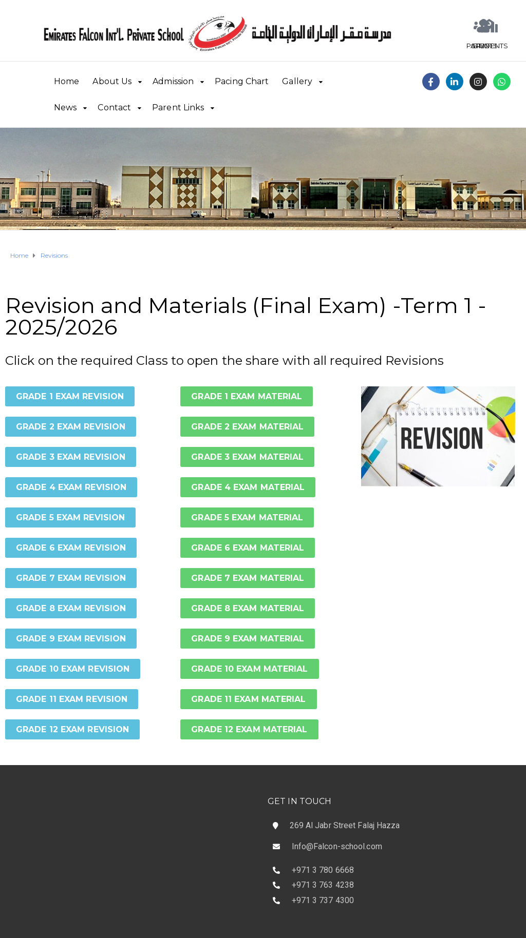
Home (66, 81)
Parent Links (178, 107)
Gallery (297, 81)
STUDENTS (489, 46)
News (65, 107)
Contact (114, 107)
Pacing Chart (242, 81)
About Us (112, 81)
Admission (173, 81)
